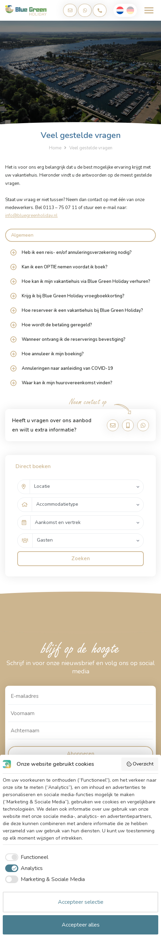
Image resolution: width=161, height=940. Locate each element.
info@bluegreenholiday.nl (31, 215)
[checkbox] (25, 857)
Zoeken (80, 558)
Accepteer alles (81, 925)
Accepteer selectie (80, 902)
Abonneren (80, 753)
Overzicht (140, 764)
